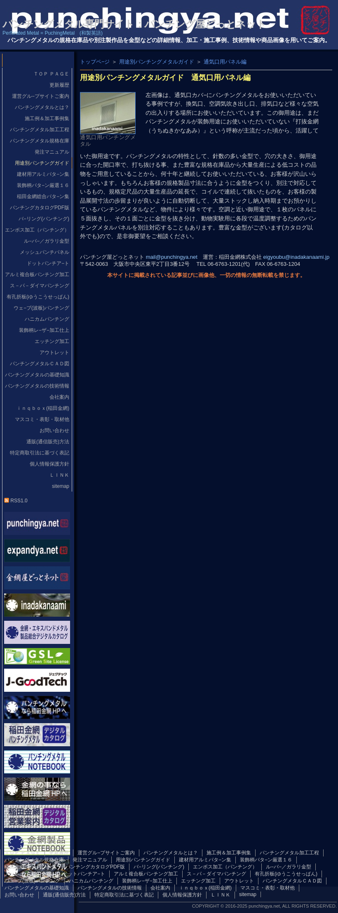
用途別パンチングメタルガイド (156, 62)
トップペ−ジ (95, 62)
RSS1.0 (16, 501)
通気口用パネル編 (225, 62)
